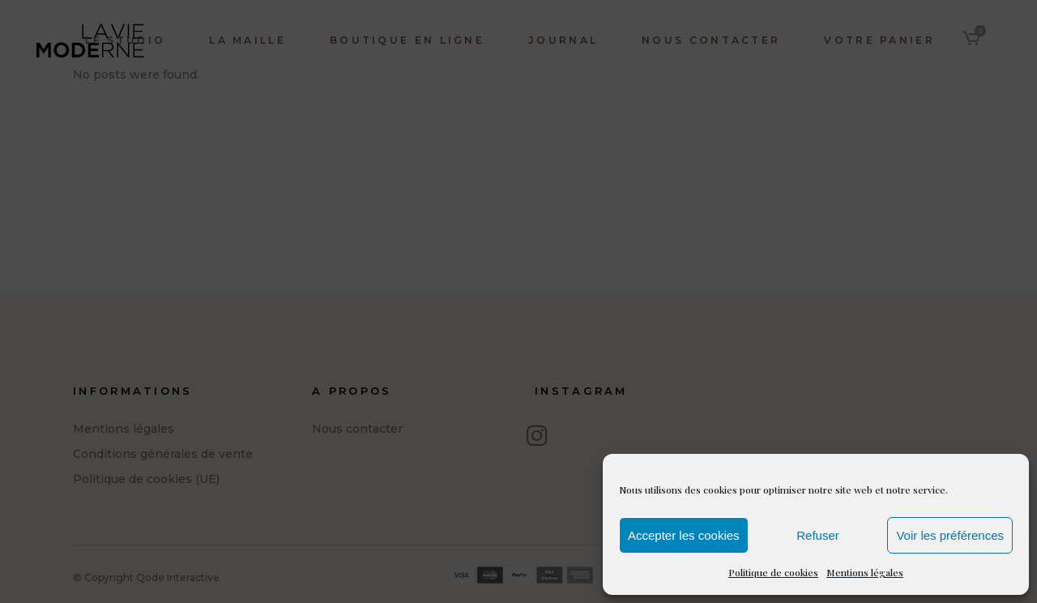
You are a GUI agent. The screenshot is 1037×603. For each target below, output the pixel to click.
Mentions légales (864, 572)
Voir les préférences (950, 535)
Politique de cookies (773, 572)
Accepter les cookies (684, 535)
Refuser (817, 535)
